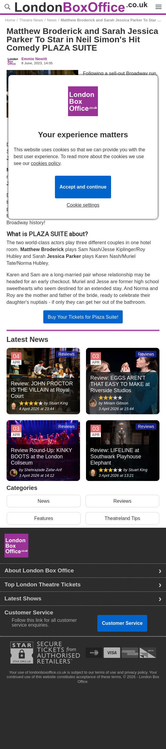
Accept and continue (82, 186)
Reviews (122, 501)
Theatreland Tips (122, 518)
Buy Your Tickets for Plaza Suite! (83, 317)
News (52, 20)
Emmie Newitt (34, 59)
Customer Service (122, 623)
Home (10, 20)
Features (43, 518)
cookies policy (45, 163)
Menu (157, 3)
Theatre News (31, 20)
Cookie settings (83, 205)
